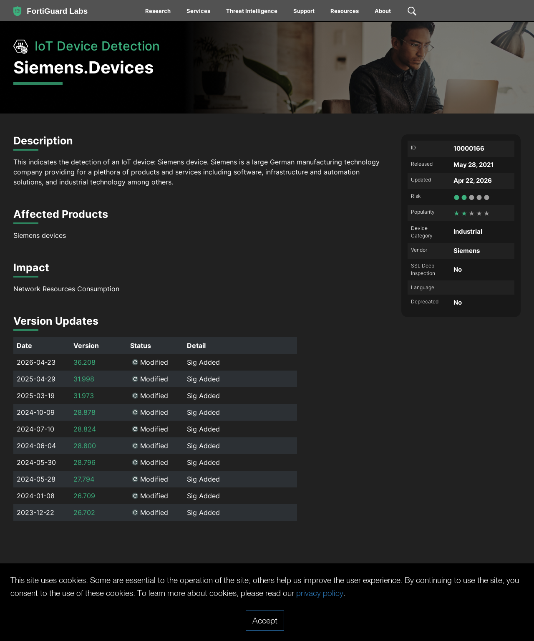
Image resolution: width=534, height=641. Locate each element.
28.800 (84, 446)
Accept (264, 620)
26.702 (84, 512)
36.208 (84, 362)
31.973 (83, 395)
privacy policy (366, 593)
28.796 (84, 462)
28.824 (84, 429)
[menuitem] (158, 12)
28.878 (84, 412)
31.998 (83, 379)
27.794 (83, 479)
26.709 (84, 496)
